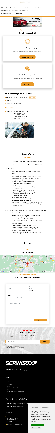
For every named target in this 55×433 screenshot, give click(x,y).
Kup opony (16, 7)
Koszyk (19, 13)
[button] (2, 22)
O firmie (3, 7)
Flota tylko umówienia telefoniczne (9, 10)
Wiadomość (11, 301)
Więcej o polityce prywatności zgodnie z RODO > (14, 347)
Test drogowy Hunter (24, 10)
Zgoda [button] (33, 425)
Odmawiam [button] (39, 425)
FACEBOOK (10, 107)
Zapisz (45, 341)
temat (9, 295)
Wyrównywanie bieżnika (31, 7)
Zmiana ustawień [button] (36, 428)
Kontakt (40, 7)
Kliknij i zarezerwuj (27, 57)
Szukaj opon (27, 84)
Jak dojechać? (32, 97)
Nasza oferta (9, 7)
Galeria (22, 7)
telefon (30, 290)
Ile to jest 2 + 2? (12, 315)
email (9, 286)
